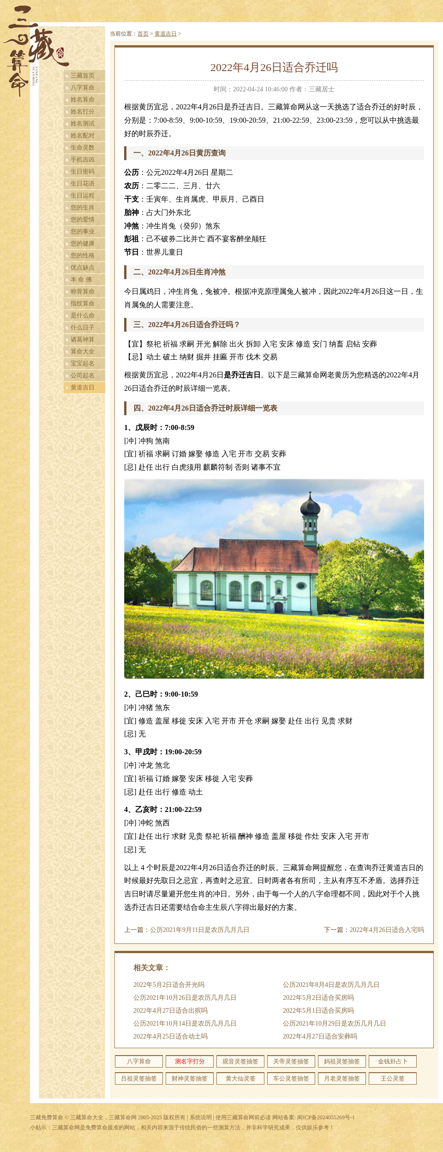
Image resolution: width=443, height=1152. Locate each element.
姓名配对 (83, 135)
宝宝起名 (83, 363)
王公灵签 (393, 1078)
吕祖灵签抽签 (139, 1078)
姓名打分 (83, 111)
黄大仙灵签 (241, 1078)
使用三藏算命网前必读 (243, 1117)
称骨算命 (83, 291)
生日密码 (83, 171)
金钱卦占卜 (393, 1061)
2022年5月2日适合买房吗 (318, 997)
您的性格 (83, 255)
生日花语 (83, 183)
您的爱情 (83, 219)
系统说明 (201, 1117)
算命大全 (83, 351)
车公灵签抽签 (291, 1078)
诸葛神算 (83, 339)
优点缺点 (83, 267)
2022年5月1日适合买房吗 (318, 1010)
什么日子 (83, 327)
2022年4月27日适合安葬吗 (320, 1036)
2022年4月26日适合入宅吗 (387, 929)
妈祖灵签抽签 (342, 1061)
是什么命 (83, 315)
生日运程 (83, 195)
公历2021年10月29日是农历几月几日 (334, 1023)
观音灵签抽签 (240, 1061)
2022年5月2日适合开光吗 (168, 984)
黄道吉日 (83, 387)
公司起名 (83, 375)
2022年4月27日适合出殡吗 (170, 1010)
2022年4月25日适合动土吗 (170, 1036)
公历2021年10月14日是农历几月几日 (185, 1023)
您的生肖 (83, 207)
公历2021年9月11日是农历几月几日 (200, 929)
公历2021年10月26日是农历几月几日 (185, 997)
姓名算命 (83, 99)
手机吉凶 (83, 159)
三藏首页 (83, 75)
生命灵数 (83, 147)
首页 (143, 33)
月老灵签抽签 (342, 1078)
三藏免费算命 (46, 1117)
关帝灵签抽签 (291, 1061)
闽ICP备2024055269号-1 (326, 1117)
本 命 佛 (81, 279)
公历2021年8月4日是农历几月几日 (331, 984)
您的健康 (83, 243)
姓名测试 (83, 123)
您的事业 (83, 231)
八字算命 (83, 87)
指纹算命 (83, 303)
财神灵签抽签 (190, 1078)
